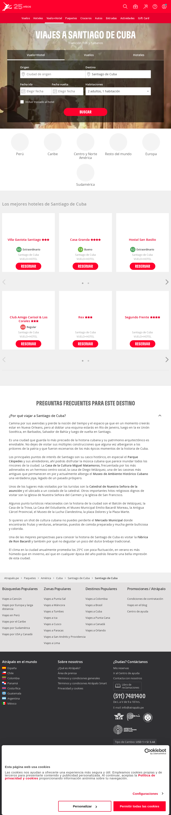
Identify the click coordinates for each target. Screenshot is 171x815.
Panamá (12, 683)
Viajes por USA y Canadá (17, 634)
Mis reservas (121, 668)
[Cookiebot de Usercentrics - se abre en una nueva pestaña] (147, 751)
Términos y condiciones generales (79, 678)
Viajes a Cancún (12, 599)
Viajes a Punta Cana (98, 618)
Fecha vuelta (60, 84)
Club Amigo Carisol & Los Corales (28, 319)
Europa (151, 144)
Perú (20, 144)
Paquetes (30, 578)
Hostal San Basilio (142, 240)
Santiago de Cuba (79, 578)
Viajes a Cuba (94, 611)
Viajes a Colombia (97, 599)
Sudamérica (85, 175)
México (12, 703)
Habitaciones (94, 84)
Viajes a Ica (50, 618)
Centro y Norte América (85, 146)
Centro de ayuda (137, 611)
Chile (10, 673)
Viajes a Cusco (52, 624)
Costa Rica (13, 688)
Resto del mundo (118, 144)
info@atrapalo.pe (133, 707)
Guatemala (14, 693)
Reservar (28, 266)
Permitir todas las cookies (139, 806)
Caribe (52, 144)
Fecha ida (26, 84)
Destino (91, 67)
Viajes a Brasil (94, 605)
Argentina (13, 698)
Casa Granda (85, 240)
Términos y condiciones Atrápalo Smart (82, 683)
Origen (24, 67)
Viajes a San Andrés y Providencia (65, 637)
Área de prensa (67, 673)
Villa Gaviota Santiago (28, 240)
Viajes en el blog (137, 605)
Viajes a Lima (52, 643)
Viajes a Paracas (53, 630)
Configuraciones (145, 793)
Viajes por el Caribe (14, 621)
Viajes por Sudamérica (16, 628)
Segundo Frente (142, 317)
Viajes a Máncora (54, 605)
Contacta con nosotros (127, 678)
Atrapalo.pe (11, 578)
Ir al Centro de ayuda (126, 673)
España (12, 668)
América (46, 578)
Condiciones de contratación (145, 599)
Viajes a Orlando (96, 630)
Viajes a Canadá (95, 624)
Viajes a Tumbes (54, 611)
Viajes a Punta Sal (55, 599)
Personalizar (85, 806)
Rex (85, 317)
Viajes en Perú (11, 615)
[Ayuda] (154, 6)
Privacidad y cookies (70, 688)
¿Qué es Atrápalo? (69, 668)
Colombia (13, 678)
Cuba (59, 578)
